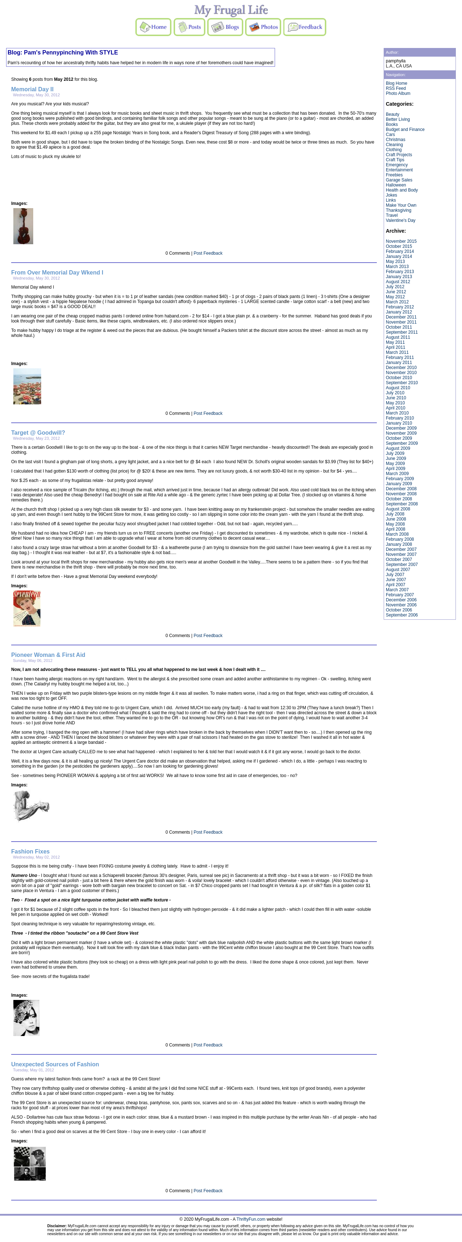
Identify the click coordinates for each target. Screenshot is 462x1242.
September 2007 (402, 564)
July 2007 (395, 574)
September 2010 (402, 382)
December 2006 (401, 599)
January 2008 (399, 544)
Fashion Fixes (30, 851)
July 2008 (395, 514)
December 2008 (401, 488)
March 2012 (397, 301)
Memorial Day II (32, 89)
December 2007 (401, 549)
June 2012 (396, 291)
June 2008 (396, 519)
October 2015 (399, 246)
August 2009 (398, 448)
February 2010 (400, 418)
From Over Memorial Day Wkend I (57, 272)
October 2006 (399, 610)
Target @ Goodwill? (38, 433)
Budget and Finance (405, 129)
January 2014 (399, 256)
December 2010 (401, 367)
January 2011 (399, 362)
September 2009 (402, 443)
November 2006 (401, 604)
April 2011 (395, 347)
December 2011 (401, 317)
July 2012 (395, 286)
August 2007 (398, 569)
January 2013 (399, 276)
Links (391, 200)
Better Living (398, 119)
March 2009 (397, 473)
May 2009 (395, 463)
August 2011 (398, 337)
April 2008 (395, 529)
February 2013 (400, 271)
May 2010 (395, 402)
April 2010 (395, 408)
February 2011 (400, 357)
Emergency (397, 164)
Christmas (395, 139)
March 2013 (397, 266)
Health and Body (402, 190)
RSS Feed (396, 88)
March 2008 (397, 534)
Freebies (394, 174)
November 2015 (401, 241)
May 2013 (395, 261)
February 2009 (400, 478)
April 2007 (395, 584)
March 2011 (397, 352)
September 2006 (402, 615)
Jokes (391, 195)
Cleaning (394, 144)
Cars (390, 134)
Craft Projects (399, 154)
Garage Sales (399, 180)
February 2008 (400, 539)
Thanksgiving (398, 210)
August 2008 (398, 509)
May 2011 (395, 342)
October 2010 (399, 377)
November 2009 (401, 433)
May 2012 (395, 296)
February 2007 (400, 594)
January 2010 (399, 423)
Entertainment (399, 169)
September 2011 (402, 332)
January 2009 (399, 483)
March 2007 (397, 589)
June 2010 (396, 397)
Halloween (396, 185)
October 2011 (399, 327)
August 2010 (398, 387)
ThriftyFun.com (250, 1219)
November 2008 (401, 493)
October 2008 (399, 498)
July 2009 (395, 453)
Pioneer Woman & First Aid (48, 655)
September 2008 (402, 503)
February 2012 (400, 307)
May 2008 (395, 524)
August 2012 (398, 281)
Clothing (394, 149)
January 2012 (399, 312)
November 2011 (401, 322)
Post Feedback (207, 253)
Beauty (392, 114)
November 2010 (401, 372)
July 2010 (395, 392)
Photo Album (398, 93)
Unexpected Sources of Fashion (55, 1064)
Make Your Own (401, 205)
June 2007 (396, 579)
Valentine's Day (400, 220)
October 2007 (399, 559)
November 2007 (401, 554)
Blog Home (396, 83)
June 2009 (396, 458)
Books (392, 124)
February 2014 (400, 251)
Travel (392, 215)
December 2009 (401, 428)
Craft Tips (395, 159)
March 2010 (397, 413)
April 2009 (395, 468)
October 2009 (399, 438)
